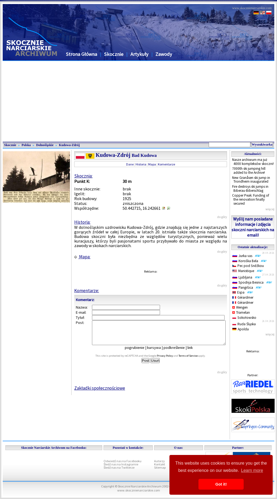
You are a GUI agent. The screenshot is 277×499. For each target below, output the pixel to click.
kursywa (158, 352)
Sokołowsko (244, 317)
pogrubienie (138, 352)
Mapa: (82, 257)
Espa (242, 292)
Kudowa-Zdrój (69, 145)
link (194, 352)
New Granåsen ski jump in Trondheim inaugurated (251, 179)
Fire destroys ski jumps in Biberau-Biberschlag (250, 188)
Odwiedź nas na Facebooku (122, 461)
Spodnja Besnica (252, 282)
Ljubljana (246, 277)
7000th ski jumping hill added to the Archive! (248, 170)
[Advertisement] (138, 101)
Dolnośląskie (45, 145)
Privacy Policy (171, 360)
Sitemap (160, 467)
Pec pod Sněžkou (248, 265)
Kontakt (159, 464)
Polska (26, 145)
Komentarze (166, 164)
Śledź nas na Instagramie (121, 464)
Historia (141, 164)
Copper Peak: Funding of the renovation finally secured (250, 199)
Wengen (240, 307)
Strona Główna (81, 54)
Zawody (163, 54)
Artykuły (139, 54)
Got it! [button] (221, 484)
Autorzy (159, 461)
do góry (222, 217)
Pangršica (247, 287)
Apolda (240, 329)
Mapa (152, 164)
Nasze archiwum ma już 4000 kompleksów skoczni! (253, 161)
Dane (130, 164)
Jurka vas (246, 256)
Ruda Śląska (244, 324)
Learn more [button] (252, 470)
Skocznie (113, 54)
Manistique (247, 271)
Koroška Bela (249, 261)
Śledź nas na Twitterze (119, 467)
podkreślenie (178, 352)
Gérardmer (242, 297)
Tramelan (241, 312)
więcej (269, 209)
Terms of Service (194, 360)
